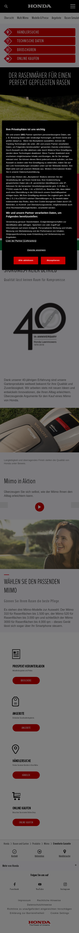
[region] (39, 195)
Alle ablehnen (26, 260)
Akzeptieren (53, 260)
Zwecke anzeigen (36, 250)
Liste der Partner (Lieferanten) (21, 241)
